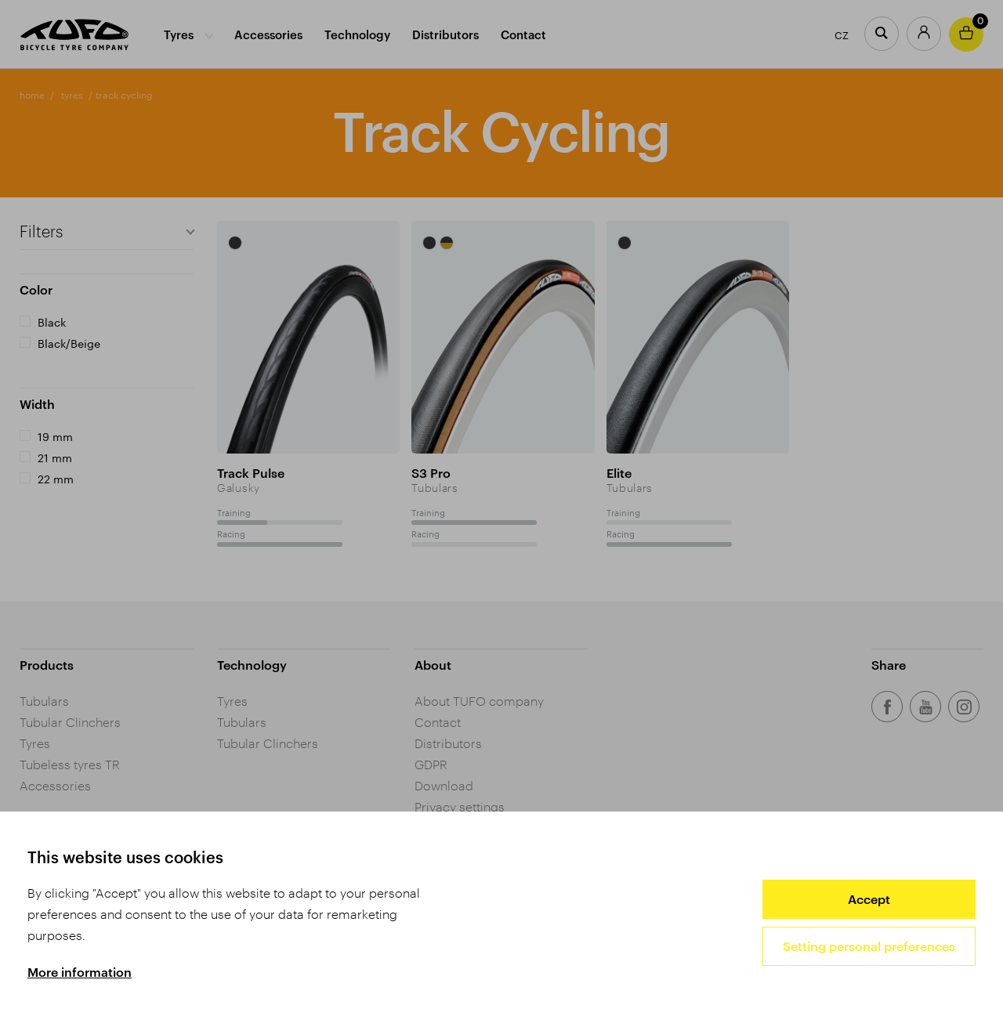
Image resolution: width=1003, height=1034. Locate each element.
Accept (869, 898)
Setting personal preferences (869, 945)
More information (79, 971)
